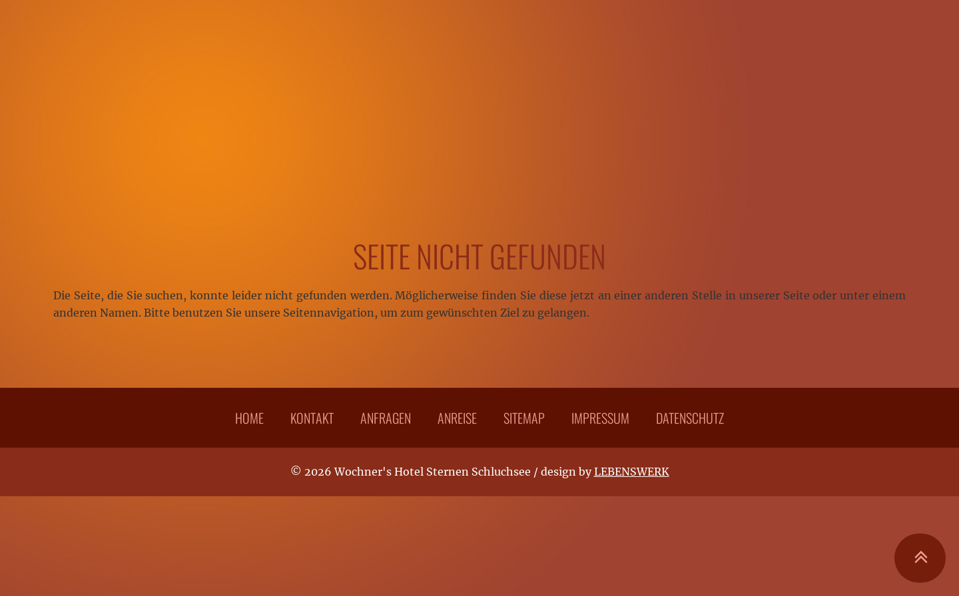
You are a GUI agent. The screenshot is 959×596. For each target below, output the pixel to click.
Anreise (457, 418)
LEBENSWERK (631, 471)
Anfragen (385, 418)
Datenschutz (690, 418)
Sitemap (524, 418)
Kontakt (312, 418)
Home (249, 418)
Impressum (600, 418)
